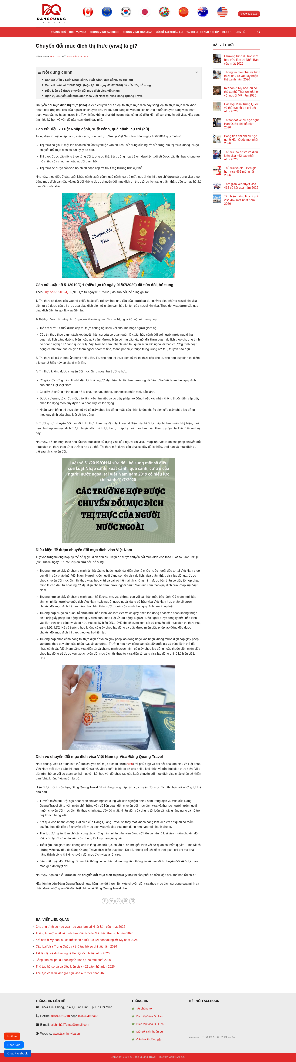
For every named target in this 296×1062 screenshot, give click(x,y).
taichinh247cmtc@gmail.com (69, 1024)
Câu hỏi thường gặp (149, 1039)
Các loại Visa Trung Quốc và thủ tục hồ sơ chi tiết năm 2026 (76, 946)
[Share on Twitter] (112, 901)
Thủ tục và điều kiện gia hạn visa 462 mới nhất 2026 (71, 973)
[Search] (258, 32)
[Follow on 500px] (233, 1037)
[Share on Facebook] (105, 901)
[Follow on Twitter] (207, 1037)
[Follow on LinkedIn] (222, 1037)
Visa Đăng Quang (77, 56)
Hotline (12, 1036)
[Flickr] (229, 1037)
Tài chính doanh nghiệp (203, 32)
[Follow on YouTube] (225, 1037)
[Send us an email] (210, 1037)
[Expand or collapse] (197, 72)
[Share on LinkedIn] (132, 901)
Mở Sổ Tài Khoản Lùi (149, 1031)
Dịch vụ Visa (77, 32)
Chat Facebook (17, 1053)
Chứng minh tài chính (104, 32)
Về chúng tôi (144, 1008)
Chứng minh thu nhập (137, 32)
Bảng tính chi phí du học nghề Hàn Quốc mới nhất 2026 (73, 960)
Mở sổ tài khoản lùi (169, 32)
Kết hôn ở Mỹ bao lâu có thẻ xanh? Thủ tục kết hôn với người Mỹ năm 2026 (87, 940)
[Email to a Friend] (118, 901)
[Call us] (214, 1037)
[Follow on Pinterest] (218, 1037)
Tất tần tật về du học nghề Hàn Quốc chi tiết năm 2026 (73, 953)
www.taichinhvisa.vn (66, 1033)
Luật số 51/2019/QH (57, 292)
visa (130, 763)
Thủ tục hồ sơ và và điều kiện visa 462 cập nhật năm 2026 (75, 966)
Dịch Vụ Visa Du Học (149, 1016)
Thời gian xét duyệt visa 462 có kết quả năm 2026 (241, 185)
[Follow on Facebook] (203, 1037)
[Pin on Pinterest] (125, 901)
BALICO (180, 1056)
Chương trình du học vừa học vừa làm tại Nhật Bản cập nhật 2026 (80, 926)
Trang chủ (58, 32)
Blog (227, 32)
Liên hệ (240, 32)
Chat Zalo (13, 1045)
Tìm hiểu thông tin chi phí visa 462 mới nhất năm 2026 (241, 200)
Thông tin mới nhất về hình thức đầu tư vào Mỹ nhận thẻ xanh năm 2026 (84, 933)
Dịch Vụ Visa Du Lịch (149, 1024)
